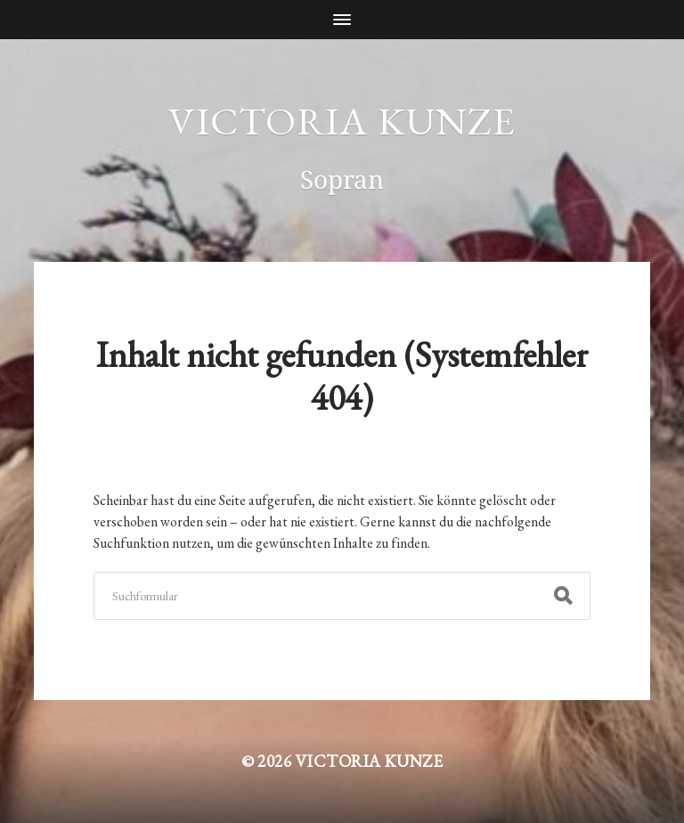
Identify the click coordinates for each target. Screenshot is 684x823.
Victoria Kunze (342, 120)
